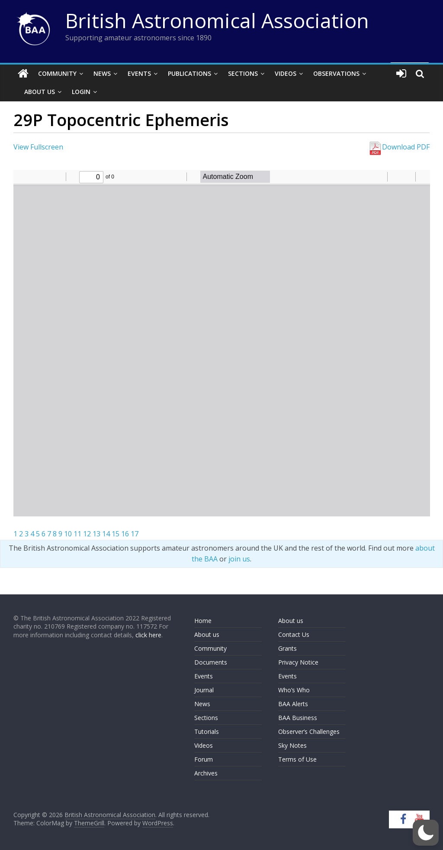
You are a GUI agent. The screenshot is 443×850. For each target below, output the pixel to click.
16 (125, 534)
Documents (210, 662)
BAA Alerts (293, 704)
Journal (204, 690)
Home (203, 620)
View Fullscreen (38, 147)
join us (239, 559)
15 (115, 534)
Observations (336, 73)
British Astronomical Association (217, 20)
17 (134, 534)
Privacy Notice (298, 662)
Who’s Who (294, 690)
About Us (39, 92)
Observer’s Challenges (309, 731)
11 (77, 534)
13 (96, 534)
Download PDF (399, 147)
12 (87, 534)
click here (148, 635)
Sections (243, 73)
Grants (287, 648)
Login (81, 92)
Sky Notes (292, 745)
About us (206, 634)
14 (106, 534)
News (102, 73)
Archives (206, 773)
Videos (285, 73)
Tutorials (206, 731)
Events (139, 73)
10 (68, 534)
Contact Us (293, 634)
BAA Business (297, 718)
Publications (189, 73)
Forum (203, 759)
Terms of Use (297, 759)
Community (57, 73)
